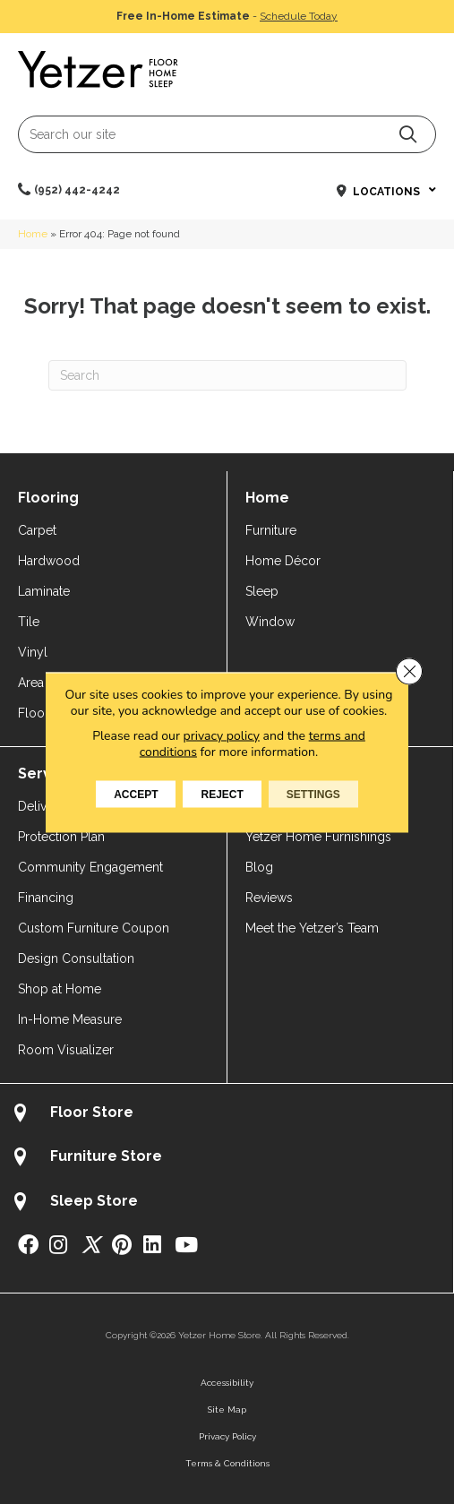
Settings (313, 793)
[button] (408, 134)
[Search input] (227, 134)
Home (32, 234)
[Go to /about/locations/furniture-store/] (226, 1159)
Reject (222, 793)
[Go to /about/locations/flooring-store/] (226, 1115)
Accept (136, 793)
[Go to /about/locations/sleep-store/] (226, 1203)
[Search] (227, 375)
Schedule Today (299, 16)
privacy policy (222, 734)
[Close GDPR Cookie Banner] (409, 670)
